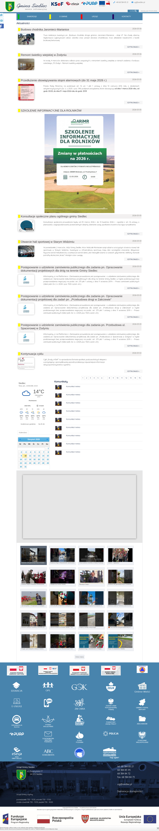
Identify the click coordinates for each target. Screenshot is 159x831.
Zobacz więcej (79, 657)
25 (30, 463)
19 (34, 459)
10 (117, 378)
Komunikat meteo (73, 386)
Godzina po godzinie (28, 424)
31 (25, 467)
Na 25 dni (41, 424)
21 (43, 459)
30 (21, 467)
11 (122, 378)
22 (48, 459)
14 (135, 378)
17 (25, 459)
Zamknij (158, 828)
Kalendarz (23, 432)
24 (25, 463)
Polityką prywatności (39, 827)
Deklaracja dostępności (130, 791)
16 (21, 459)
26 (34, 463)
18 (30, 459)
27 (39, 463)
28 (43, 463)
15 (139, 378)
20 (39, 459)
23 (21, 463)
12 (126, 378)
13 (131, 378)
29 (48, 463)
